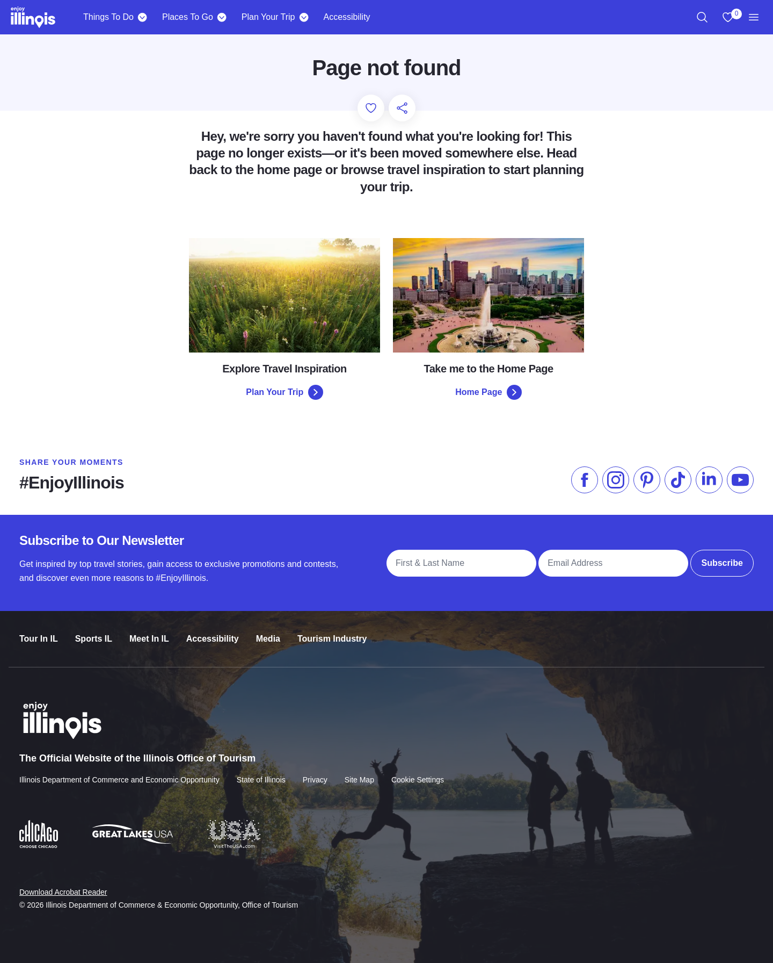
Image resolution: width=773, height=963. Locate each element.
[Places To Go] (222, 17)
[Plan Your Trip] (303, 17)
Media (268, 632)
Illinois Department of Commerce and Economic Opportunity (119, 771)
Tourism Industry (332, 632)
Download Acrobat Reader (63, 883)
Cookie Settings (417, 771)
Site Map (359, 771)
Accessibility (346, 16)
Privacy (315, 771)
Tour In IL (38, 632)
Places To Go (187, 16)
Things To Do (108, 16)
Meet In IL (149, 632)
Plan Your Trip (268, 16)
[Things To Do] (142, 17)
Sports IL (93, 632)
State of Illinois (261, 771)
